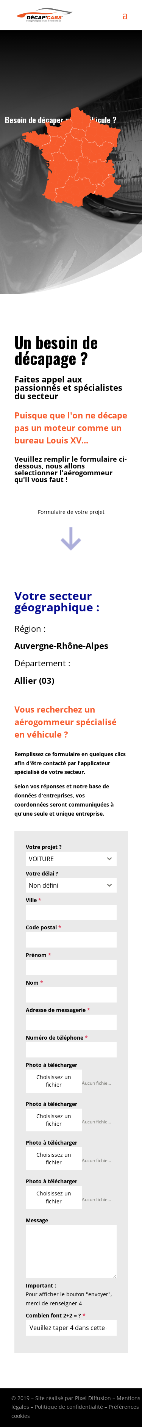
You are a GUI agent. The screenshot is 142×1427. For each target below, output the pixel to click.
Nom (34, 982)
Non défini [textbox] (43, 885)
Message (37, 1220)
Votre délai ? (42, 873)
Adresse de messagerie (58, 1009)
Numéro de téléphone (57, 1037)
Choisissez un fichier (53, 1080)
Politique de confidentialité (69, 1406)
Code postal (43, 927)
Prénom (38, 955)
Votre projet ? (44, 847)
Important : (41, 1285)
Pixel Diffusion (93, 1398)
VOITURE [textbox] (41, 859)
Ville (33, 900)
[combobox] (71, 859)
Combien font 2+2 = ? (56, 1315)
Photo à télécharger (51, 1064)
